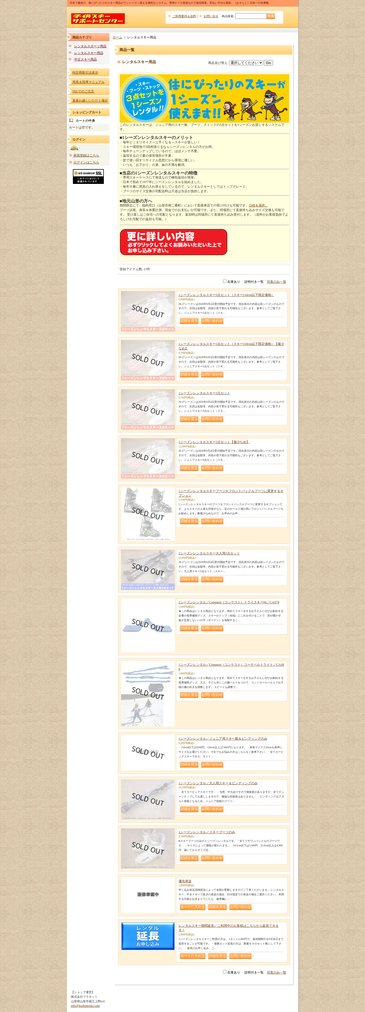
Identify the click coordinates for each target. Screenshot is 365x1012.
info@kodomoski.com (85, 1006)
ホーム (117, 37)
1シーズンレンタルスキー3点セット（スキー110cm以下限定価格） (226, 295)
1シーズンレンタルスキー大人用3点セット (209, 553)
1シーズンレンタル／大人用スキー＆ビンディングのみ (218, 783)
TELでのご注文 (83, 91)
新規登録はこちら (86, 155)
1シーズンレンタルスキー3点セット (204, 393)
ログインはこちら (86, 162)
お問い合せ (211, 16)
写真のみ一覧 (276, 282)
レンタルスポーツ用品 (90, 46)
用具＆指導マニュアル (88, 82)
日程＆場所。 (258, 205)
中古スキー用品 (85, 59)
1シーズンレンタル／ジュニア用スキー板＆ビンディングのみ (223, 738)
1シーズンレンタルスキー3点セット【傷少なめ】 (214, 442)
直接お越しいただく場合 (90, 100)
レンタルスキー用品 (88, 53)
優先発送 (185, 881)
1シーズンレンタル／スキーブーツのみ (207, 832)
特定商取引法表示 (85, 72)
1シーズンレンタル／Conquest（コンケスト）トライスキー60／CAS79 (229, 602)
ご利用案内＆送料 (184, 16)
